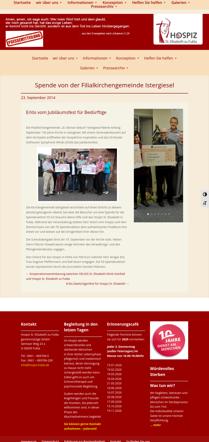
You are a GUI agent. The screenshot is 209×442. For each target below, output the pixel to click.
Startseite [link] (22, 3)
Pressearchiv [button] (102, 7)
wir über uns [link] (47, 3)
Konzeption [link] (113, 3)
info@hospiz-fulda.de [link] (35, 365)
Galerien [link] (179, 3)
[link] (77, 201)
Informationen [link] (80, 3)
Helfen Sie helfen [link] (147, 3)
